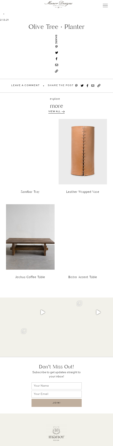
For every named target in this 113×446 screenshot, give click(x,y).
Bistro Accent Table (82, 277)
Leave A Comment (25, 85)
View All (56, 111)
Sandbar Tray (30, 192)
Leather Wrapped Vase (82, 192)
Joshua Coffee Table (30, 277)
